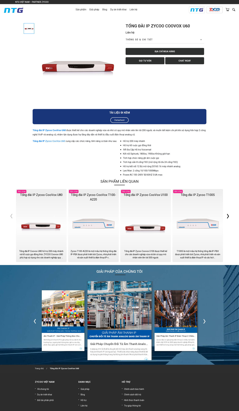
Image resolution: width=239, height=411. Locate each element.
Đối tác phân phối (45, 398)
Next (228, 225)
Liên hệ (133, 9)
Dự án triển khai (118, 9)
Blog (104, 9)
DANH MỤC (84, 382)
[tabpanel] (77, 65)
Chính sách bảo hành (134, 388)
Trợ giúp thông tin (132, 402)
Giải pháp (85, 388)
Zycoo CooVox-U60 (55, 141)
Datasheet (119, 120)
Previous (10, 225)
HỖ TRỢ (126, 382)
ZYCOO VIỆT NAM (44, 382)
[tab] (29, 28)
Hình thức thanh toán (134, 398)
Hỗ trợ (83, 398)
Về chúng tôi (43, 388)
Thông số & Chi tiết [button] (139, 39)
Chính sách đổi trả (132, 393)
